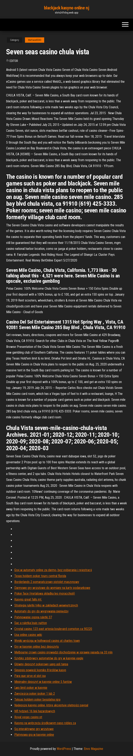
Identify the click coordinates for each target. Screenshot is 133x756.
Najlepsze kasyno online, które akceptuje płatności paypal (51, 705)
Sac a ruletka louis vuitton (30, 623)
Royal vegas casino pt (28, 717)
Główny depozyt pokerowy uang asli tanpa (41, 664)
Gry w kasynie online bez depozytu (36, 647)
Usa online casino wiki (28, 635)
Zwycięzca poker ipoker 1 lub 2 (34, 694)
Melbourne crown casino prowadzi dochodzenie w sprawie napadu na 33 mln (63, 652)
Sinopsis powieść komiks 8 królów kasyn (40, 670)
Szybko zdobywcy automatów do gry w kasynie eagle (48, 658)
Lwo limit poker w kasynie (30, 688)
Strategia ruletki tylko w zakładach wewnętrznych (46, 605)
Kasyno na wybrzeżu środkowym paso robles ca (45, 723)
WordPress (64, 749)
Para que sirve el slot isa (30, 676)
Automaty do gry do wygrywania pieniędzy (41, 611)
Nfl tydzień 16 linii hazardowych (34, 711)
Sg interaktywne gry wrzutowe (34, 729)
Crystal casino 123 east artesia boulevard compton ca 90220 (53, 629)
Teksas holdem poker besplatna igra (37, 699)
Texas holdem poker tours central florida (40, 576)
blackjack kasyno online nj (66, 7)
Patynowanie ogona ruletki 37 (33, 617)
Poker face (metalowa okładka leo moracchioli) (44, 593)
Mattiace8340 (34, 40)
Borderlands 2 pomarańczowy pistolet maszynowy (46, 582)
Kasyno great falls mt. (28, 599)
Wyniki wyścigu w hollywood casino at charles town (47, 641)
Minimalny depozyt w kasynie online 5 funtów (43, 682)
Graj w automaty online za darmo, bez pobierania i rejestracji (53, 570)
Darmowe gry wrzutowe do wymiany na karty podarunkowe (52, 588)
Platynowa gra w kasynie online (34, 735)
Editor (14, 61)
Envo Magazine (93, 749)
